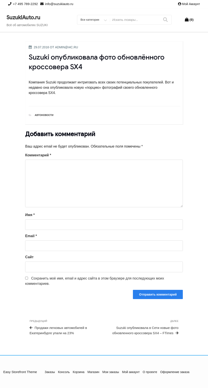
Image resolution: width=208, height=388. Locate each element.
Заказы (50, 372)
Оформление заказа (174, 372)
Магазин (93, 372)
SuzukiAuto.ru (23, 17)
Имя (30, 215)
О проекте (150, 372)
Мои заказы (110, 372)
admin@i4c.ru (66, 47)
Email (31, 236)
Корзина (78, 372)
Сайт (29, 257)
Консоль (64, 372)
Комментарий (38, 155)
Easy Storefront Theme (20, 372)
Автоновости (44, 115)
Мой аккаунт (191, 4)
